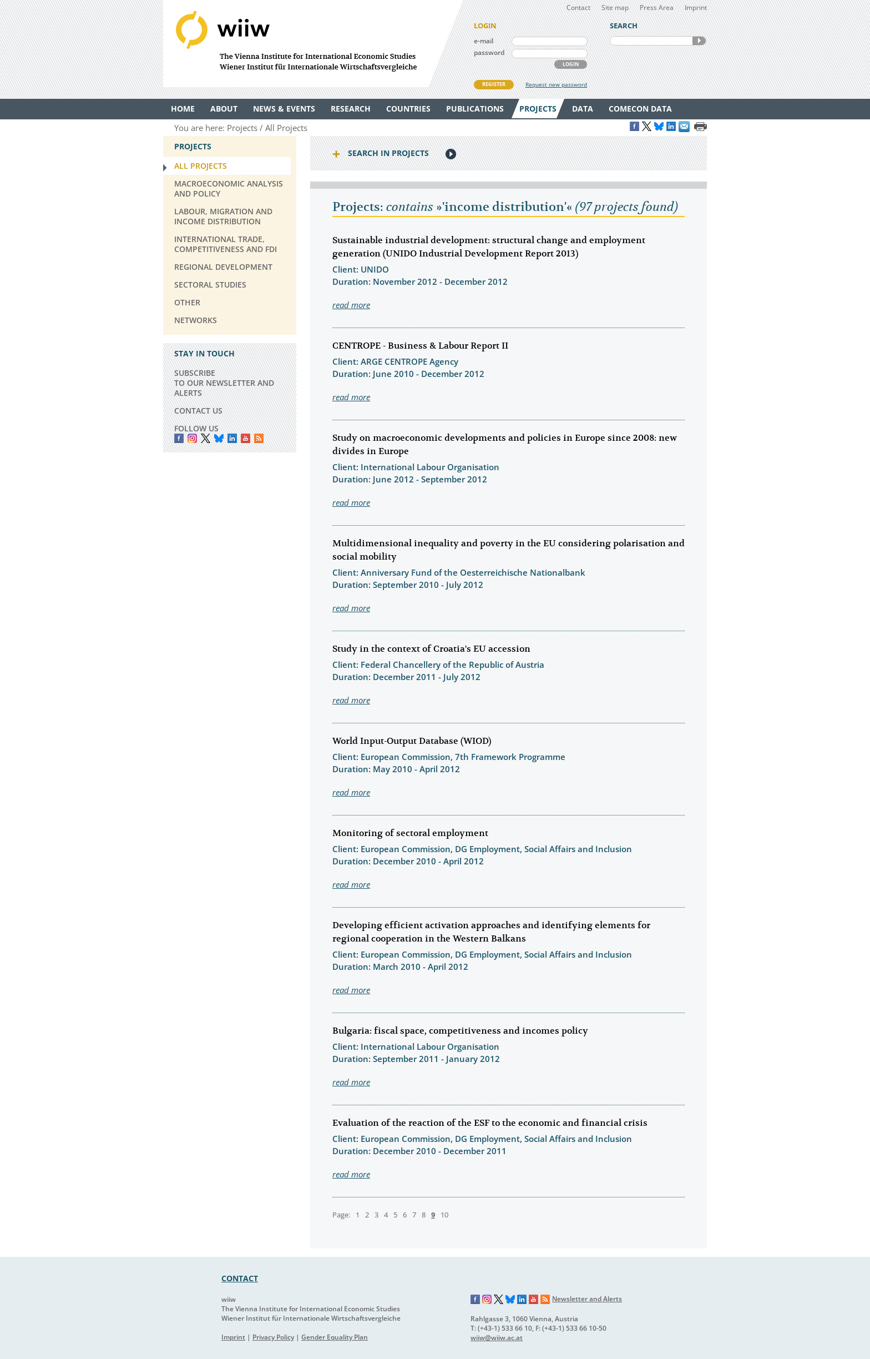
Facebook (179, 438)
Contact (578, 7)
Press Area (657, 7)
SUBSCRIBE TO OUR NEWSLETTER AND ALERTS (224, 383)
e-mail (483, 41)
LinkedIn (232, 438)
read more (351, 304)
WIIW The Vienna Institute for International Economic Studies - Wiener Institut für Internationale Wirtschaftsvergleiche (313, 43)
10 (444, 1215)
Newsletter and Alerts (587, 1298)
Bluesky (219, 438)
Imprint (696, 7)
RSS (259, 438)
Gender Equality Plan (334, 1337)
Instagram (487, 1300)
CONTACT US (198, 410)
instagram (192, 438)
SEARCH (699, 41)
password (489, 52)
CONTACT (239, 1278)
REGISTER (493, 84)
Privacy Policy (273, 1337)
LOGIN (571, 64)
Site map (615, 7)
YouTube (245, 438)
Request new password (556, 84)
